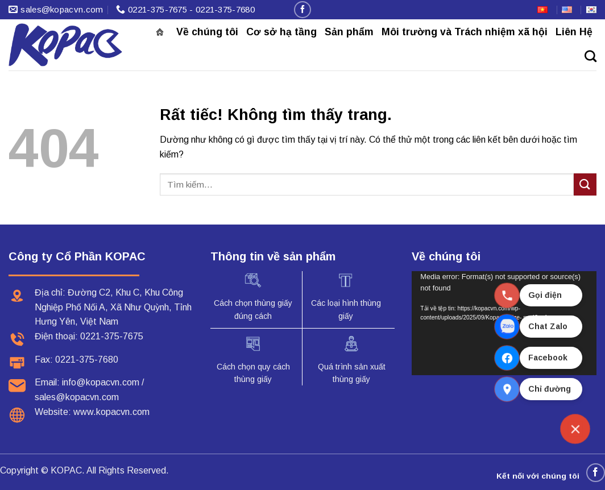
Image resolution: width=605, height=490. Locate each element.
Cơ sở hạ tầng (281, 32)
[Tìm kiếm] (590, 56)
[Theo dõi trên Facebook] (302, 9)
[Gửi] (585, 184)
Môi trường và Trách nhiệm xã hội (465, 32)
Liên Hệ (574, 32)
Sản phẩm (349, 32)
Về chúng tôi (207, 32)
